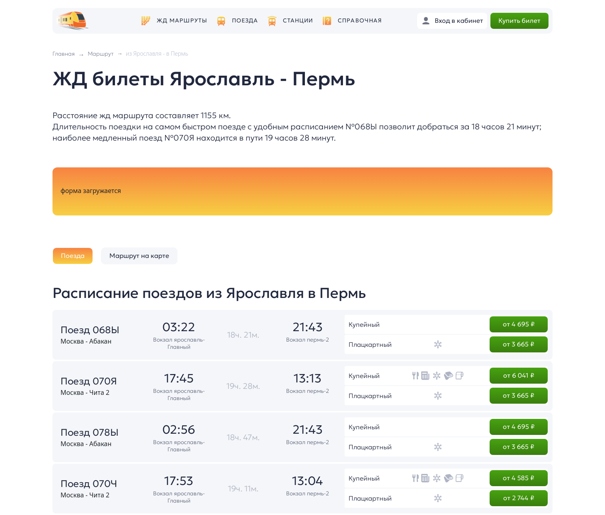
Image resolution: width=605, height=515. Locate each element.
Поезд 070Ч (88, 484)
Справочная (360, 20)
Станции (298, 20)
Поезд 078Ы (89, 432)
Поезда (245, 20)
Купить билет (519, 20)
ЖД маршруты (182, 20)
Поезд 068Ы (89, 330)
